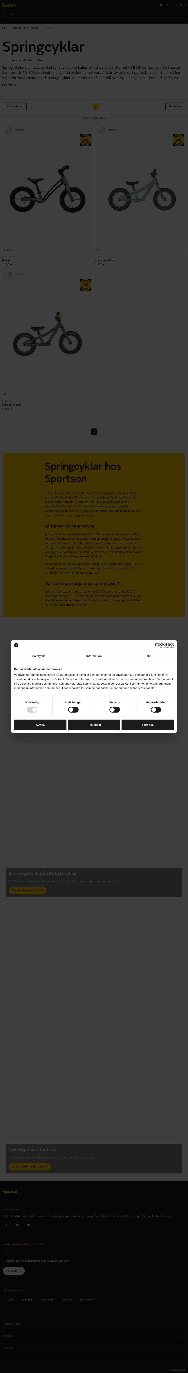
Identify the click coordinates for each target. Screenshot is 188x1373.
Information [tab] (94, 656)
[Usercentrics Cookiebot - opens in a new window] (158, 645)
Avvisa (40, 724)
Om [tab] (149, 656)
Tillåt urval (94, 724)
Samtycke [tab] (39, 656)
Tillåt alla (148, 724)
